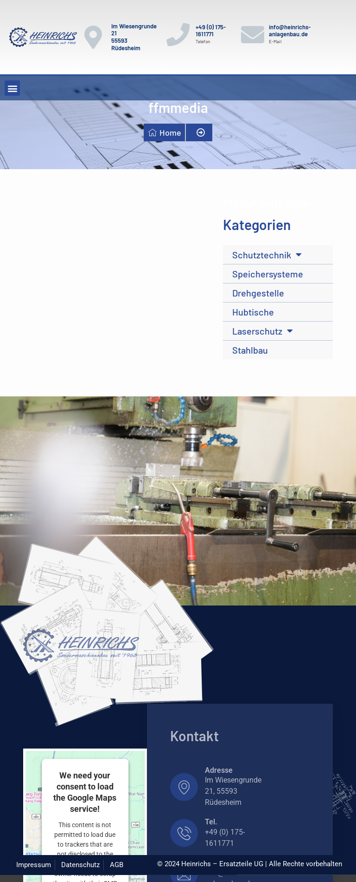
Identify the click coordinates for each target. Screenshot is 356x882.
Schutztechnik (267, 254)
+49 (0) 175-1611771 (211, 30)
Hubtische (253, 311)
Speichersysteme (267, 273)
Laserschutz (262, 331)
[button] (12, 88)
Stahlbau (250, 349)
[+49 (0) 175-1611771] (178, 34)
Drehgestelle (258, 292)
